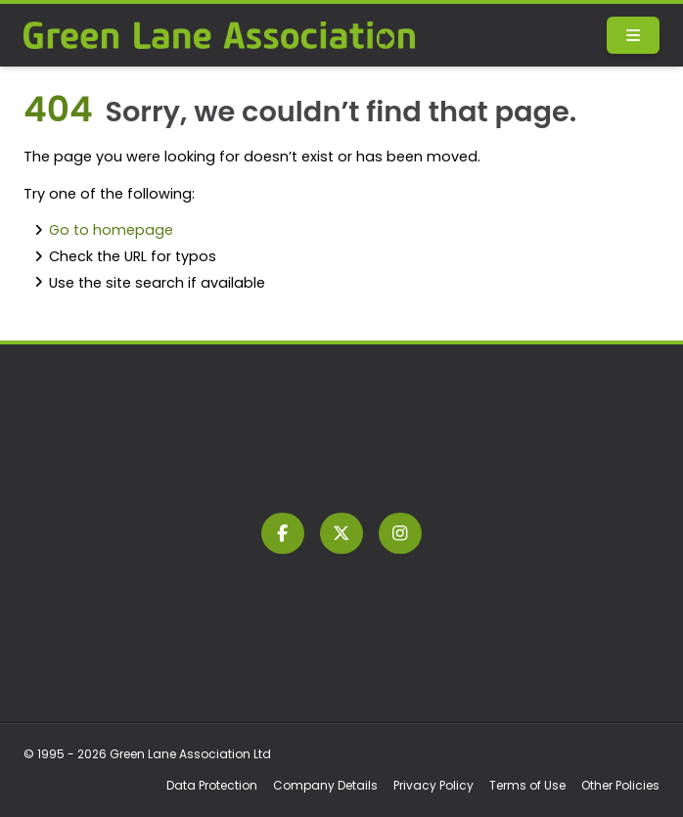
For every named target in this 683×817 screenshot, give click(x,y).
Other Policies (620, 785)
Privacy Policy (433, 785)
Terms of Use (527, 785)
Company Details (325, 785)
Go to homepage (111, 230)
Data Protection (211, 785)
